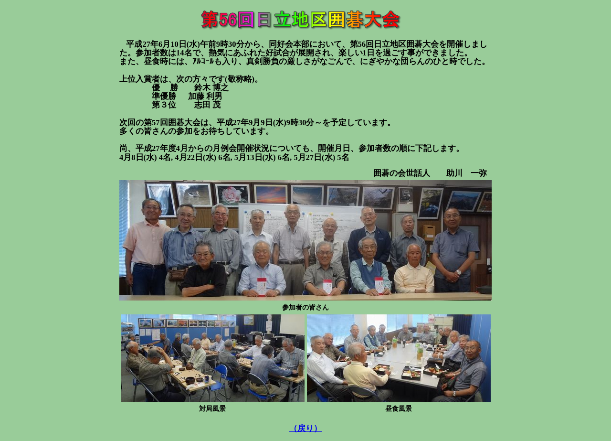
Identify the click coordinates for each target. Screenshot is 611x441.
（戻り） (305, 428)
